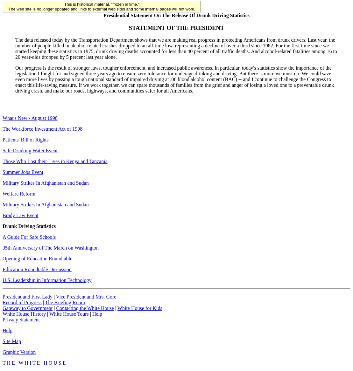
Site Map (12, 341)
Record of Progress (22, 302)
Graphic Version (19, 352)
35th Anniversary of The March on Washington (51, 248)
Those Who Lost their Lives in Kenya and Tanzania (55, 161)
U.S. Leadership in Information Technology (47, 280)
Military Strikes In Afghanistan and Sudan (46, 183)
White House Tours (69, 314)
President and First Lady (28, 296)
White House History (24, 314)
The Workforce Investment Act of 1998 (42, 129)
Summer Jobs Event (23, 172)
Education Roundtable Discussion (37, 269)
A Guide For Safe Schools (29, 237)
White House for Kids (139, 308)
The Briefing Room (65, 302)
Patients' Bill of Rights (26, 139)
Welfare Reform (19, 193)
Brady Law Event (21, 215)
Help (97, 314)
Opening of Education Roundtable (37, 258)
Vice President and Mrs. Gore (86, 296)
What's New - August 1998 (30, 118)
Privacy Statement (21, 319)
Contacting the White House (85, 308)
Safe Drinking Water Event (30, 150)
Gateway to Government (28, 308)
